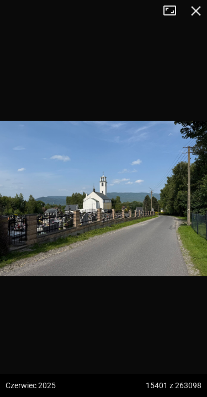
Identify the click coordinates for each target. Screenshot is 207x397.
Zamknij (196, 11)
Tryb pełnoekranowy (174, 11)
